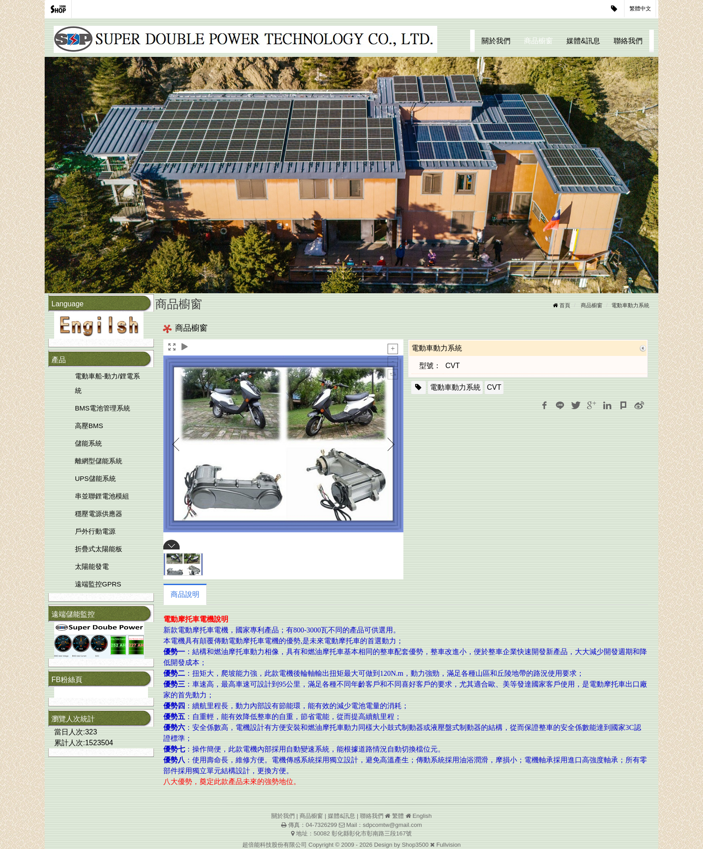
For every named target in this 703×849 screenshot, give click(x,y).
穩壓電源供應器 (98, 513)
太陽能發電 (92, 566)
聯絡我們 (628, 41)
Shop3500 (415, 844)
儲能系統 (88, 443)
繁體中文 (640, 8)
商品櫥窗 (538, 41)
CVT (494, 387)
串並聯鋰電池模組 (102, 496)
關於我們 (495, 41)
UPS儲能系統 (95, 478)
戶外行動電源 (95, 531)
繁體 (398, 815)
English (422, 815)
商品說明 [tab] (185, 594)
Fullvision (448, 844)
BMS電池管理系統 (102, 408)
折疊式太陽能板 (98, 549)
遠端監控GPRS (98, 584)
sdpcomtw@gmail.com (392, 824)
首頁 (565, 305)
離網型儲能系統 (98, 461)
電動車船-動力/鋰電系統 (107, 383)
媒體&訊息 (583, 41)
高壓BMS (89, 425)
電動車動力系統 (630, 305)
